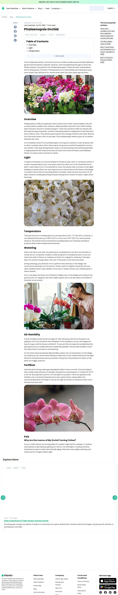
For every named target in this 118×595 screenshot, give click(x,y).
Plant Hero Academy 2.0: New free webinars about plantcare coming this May (107, 33)
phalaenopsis (60, 35)
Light (31, 48)
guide (23, 468)
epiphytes (43, 35)
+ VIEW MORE (59, 56)
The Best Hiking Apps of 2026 (106, 42)
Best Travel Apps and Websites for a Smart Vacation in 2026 (107, 50)
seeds (9, 468)
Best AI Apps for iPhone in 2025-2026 (106, 59)
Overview (32, 45)
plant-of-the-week (31, 35)
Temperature (34, 51)
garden (16, 468)
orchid (51, 35)
